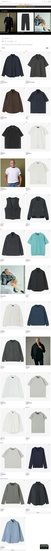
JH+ (11, 38)
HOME (3, 41)
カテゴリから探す (10, 41)
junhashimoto (7, 38)
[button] (2, 22)
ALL (2, 38)
